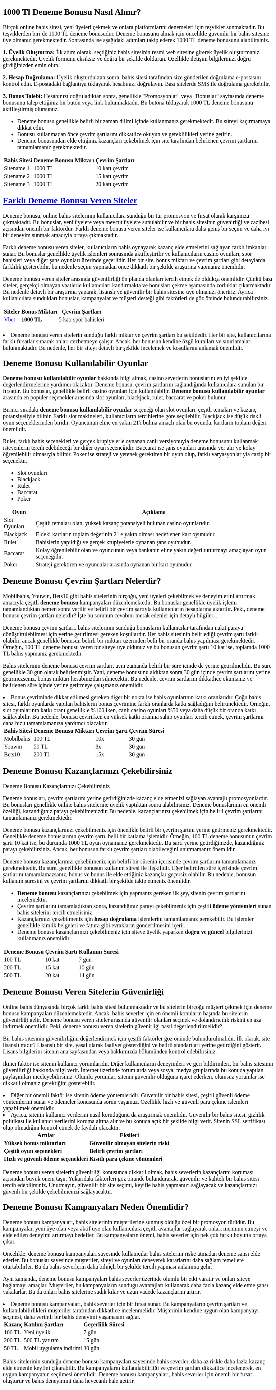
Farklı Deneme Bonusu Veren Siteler (70, 200)
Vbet (9, 319)
